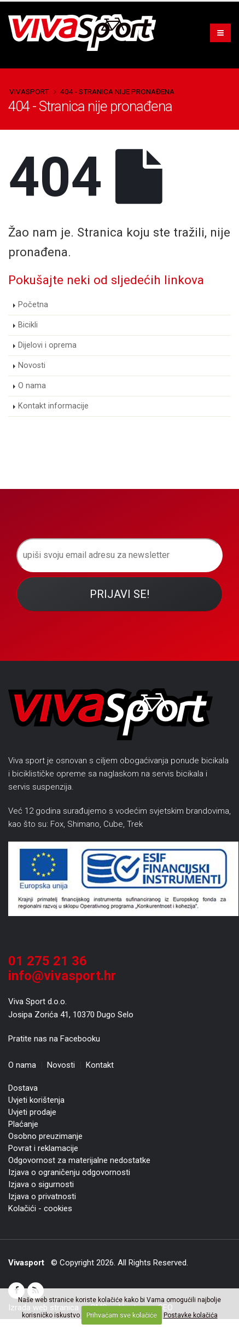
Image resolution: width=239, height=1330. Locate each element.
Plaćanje (23, 1124)
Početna (33, 304)
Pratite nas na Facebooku (54, 1039)
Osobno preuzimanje (45, 1136)
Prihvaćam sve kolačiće (121, 1315)
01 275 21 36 (47, 961)
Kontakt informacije (53, 406)
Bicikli (28, 325)
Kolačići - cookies (40, 1208)
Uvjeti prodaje (32, 1112)
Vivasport (29, 91)
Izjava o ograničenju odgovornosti (69, 1172)
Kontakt (100, 1065)
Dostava (23, 1088)
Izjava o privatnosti (42, 1196)
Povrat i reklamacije (43, 1148)
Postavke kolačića (191, 1315)
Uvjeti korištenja (36, 1100)
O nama (32, 385)
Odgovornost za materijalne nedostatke (79, 1160)
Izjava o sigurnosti (41, 1184)
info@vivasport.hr (62, 975)
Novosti (31, 365)
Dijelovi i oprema (47, 345)
